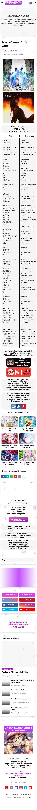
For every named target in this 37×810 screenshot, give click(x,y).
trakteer (28, 599)
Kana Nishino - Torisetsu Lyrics (21, 699)
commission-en (10, 595)
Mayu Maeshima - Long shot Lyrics (27, 429)
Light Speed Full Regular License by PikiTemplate (18, 774)
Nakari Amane (17, 500)
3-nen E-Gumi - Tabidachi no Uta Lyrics (21, 708)
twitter (11, 609)
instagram (28, 604)
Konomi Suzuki (14, 471)
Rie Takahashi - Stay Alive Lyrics (27, 463)
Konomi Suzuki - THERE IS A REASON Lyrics (9, 463)
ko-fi (11, 599)
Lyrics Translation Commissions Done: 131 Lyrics (18, 624)
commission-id (27, 595)
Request (16, 794)
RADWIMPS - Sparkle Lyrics (15, 672)
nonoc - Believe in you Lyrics (9, 429)
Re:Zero (23, 471)
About (8, 794)
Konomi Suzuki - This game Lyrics (9, 446)
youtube (28, 609)
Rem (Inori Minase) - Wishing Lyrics (27, 446)
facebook (11, 604)
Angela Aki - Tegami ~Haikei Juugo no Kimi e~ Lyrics (22, 681)
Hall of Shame (26, 794)
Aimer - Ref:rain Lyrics (18, 690)
